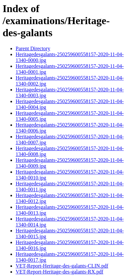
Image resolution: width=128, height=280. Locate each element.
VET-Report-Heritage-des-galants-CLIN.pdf (62, 266)
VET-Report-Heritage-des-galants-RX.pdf (59, 271)
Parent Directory (33, 48)
